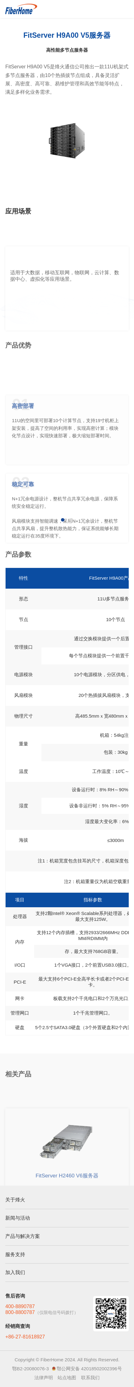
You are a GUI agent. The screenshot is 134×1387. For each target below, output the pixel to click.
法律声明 (43, 1377)
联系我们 (90, 1377)
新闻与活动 (17, 1218)
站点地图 (67, 1377)
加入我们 (15, 1272)
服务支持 (15, 1254)
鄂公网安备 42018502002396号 (89, 1368)
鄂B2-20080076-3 (30, 1368)
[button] (62, 519)
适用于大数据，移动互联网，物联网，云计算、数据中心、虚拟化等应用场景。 (64, 305)
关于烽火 (15, 1199)
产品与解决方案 (22, 1236)
